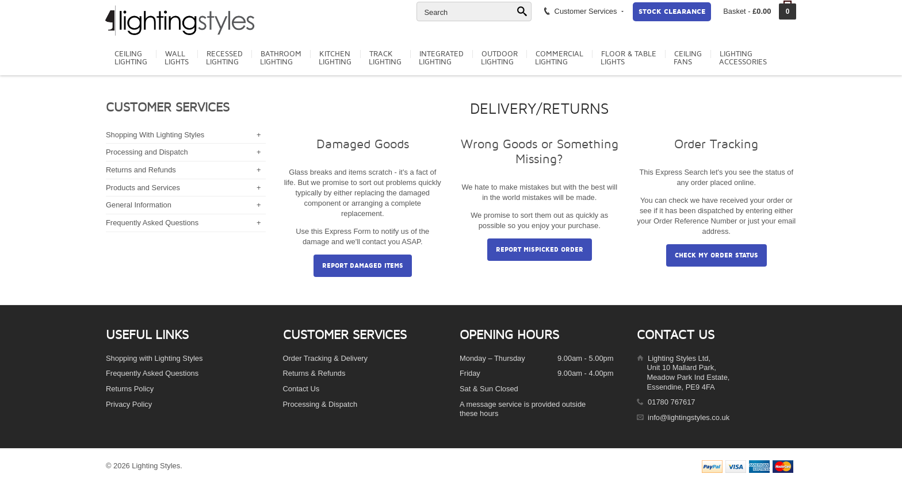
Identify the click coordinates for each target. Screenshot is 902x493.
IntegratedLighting (441, 58)
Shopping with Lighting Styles (154, 358)
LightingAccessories (743, 58)
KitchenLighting (335, 58)
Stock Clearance (672, 12)
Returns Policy (130, 388)
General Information (138, 205)
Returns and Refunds (141, 169)
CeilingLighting (130, 58)
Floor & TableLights (628, 58)
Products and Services (143, 187)
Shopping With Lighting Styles (155, 134)
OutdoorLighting (499, 58)
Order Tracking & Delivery (325, 358)
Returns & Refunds (314, 373)
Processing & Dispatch (320, 404)
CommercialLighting (559, 58)
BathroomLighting (280, 58)
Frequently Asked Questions (152, 222)
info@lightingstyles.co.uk (688, 417)
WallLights (177, 58)
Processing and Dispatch (147, 152)
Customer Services (583, 11)
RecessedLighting (224, 58)
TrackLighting (385, 58)
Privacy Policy (129, 404)
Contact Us (301, 388)
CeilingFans (688, 58)
